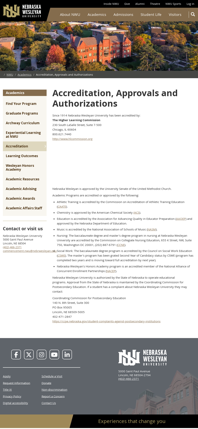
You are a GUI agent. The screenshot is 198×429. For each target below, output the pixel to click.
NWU (10, 74)
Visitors (175, 14)
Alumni (140, 4)
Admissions (123, 14)
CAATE (62, 206)
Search (193, 15)
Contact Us (49, 403)
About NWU (70, 14)
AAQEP (181, 219)
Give (127, 4)
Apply (7, 376)
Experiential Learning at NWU (23, 134)
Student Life (151, 14)
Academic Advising (21, 189)
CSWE (61, 255)
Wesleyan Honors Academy (20, 167)
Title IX (7, 389)
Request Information (16, 383)
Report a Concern (53, 396)
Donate (46, 383)
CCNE (121, 245)
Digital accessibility (15, 403)
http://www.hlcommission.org (72, 139)
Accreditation (17, 146)
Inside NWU (111, 4)
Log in (190, 4)
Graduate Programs (22, 113)
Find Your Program (21, 103)
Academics (97, 14)
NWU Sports (173, 4)
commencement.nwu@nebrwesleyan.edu (30, 251)
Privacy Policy (12, 396)
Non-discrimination (54, 389)
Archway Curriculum (23, 123)
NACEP (110, 271)
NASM (152, 229)
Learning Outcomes (22, 156)
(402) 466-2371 (12, 247)
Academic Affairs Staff (24, 208)
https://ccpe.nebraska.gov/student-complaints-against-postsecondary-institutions (106, 321)
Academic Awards (20, 198)
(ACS (136, 212)
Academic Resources (22, 179)
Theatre (155, 4)
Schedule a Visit (52, 376)
